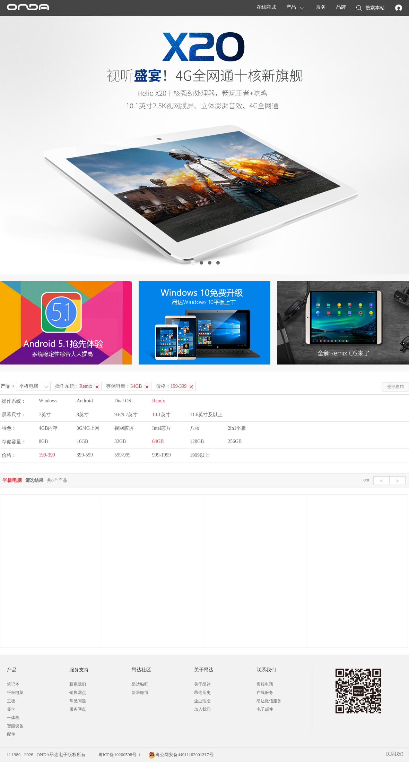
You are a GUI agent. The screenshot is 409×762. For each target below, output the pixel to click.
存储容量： (124, 386)
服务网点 (77, 709)
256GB (235, 441)
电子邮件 (264, 709)
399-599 (85, 455)
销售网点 (77, 692)
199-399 (47, 455)
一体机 (13, 717)
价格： (171, 386)
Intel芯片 (161, 428)
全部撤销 (395, 386)
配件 (11, 734)
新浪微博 (140, 692)
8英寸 (83, 414)
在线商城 (266, 7)
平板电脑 (28, 386)
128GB (197, 441)
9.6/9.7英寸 (126, 414)
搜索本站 (370, 8)
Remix (158, 400)
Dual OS (122, 400)
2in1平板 (237, 428)
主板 (11, 700)
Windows (48, 400)
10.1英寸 (161, 414)
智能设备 (15, 725)
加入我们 (202, 709)
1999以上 (199, 455)
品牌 (341, 7)
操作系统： (73, 386)
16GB (82, 441)
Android (85, 400)
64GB (158, 441)
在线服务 (264, 692)
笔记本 (13, 684)
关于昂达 (202, 684)
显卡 (11, 709)
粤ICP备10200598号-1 (118, 754)
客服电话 (264, 684)
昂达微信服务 (268, 700)
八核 (195, 428)
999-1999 (161, 455)
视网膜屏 (124, 428)
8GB (43, 441)
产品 (291, 7)
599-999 (122, 455)
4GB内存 (48, 428)
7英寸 (45, 414)
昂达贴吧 (140, 684)
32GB (120, 441)
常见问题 (77, 700)
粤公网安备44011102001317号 (181, 754)
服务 (321, 7)
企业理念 (202, 700)
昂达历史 (202, 692)
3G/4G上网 (88, 428)
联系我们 (77, 684)
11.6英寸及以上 (206, 414)
